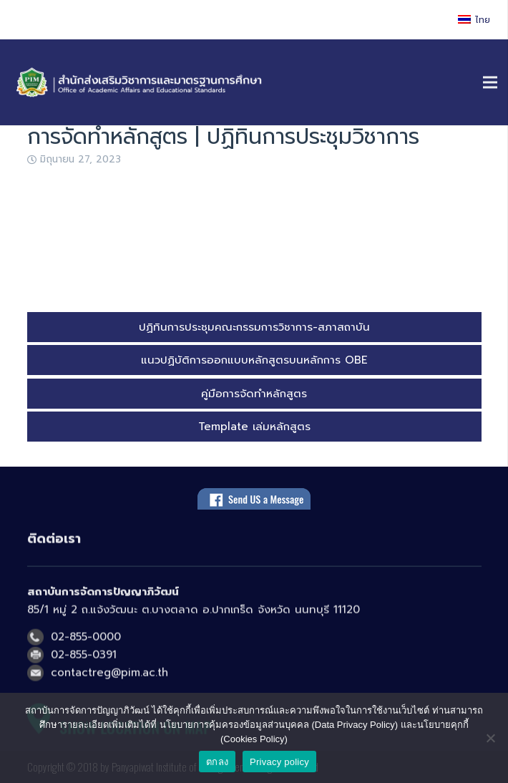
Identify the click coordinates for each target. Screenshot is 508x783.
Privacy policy (279, 762)
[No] (490, 738)
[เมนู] (490, 82)
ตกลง (217, 762)
